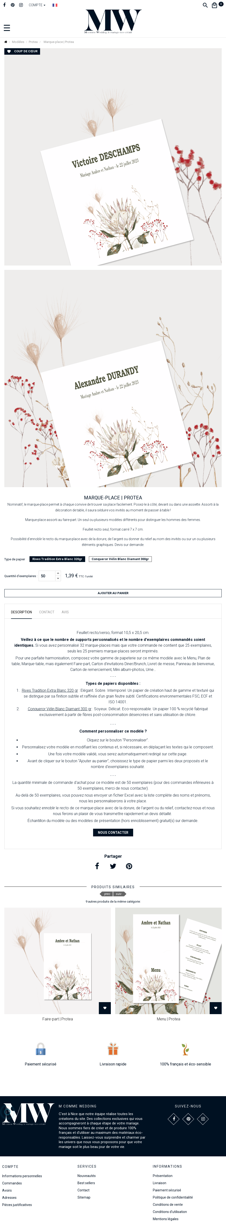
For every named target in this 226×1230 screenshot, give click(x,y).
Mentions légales (165, 1219)
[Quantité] (47, 576)
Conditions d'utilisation (170, 1212)
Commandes (12, 1183)
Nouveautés (86, 1176)
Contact (83, 1190)
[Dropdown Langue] (55, 5)
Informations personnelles (22, 1176)
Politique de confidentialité (173, 1197)
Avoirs (7, 1190)
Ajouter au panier (113, 593)
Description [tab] (21, 612)
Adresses (9, 1198)
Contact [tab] (46, 612)
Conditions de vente (168, 1204)
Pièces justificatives (17, 1205)
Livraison (159, 1183)
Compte (10, 1167)
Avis (65, 612)
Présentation (162, 1176)
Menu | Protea (168, 1019)
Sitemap (83, 1197)
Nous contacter (113, 832)
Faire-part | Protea (57, 1019)
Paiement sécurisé (167, 1190)
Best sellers (86, 1183)
